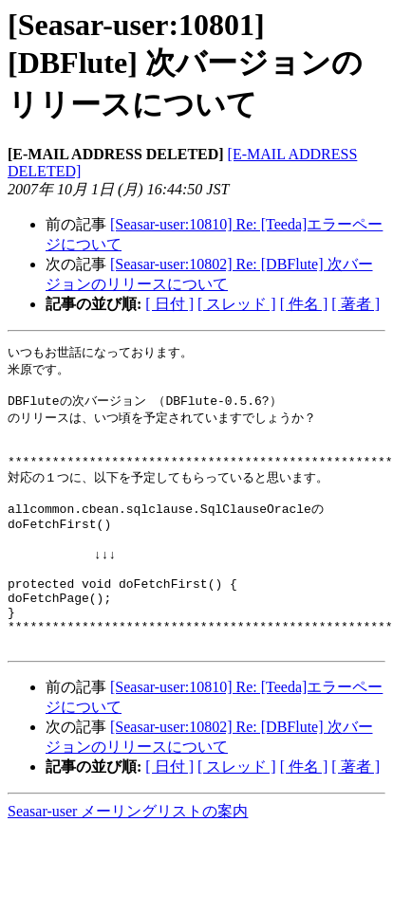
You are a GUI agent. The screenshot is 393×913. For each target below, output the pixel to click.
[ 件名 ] (304, 304)
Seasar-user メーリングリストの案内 (128, 855)
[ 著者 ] (355, 304)
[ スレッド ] (236, 304)
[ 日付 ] (169, 304)
